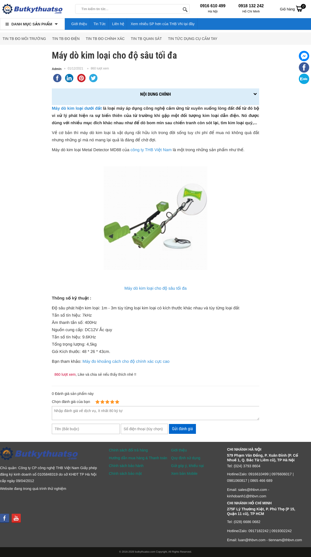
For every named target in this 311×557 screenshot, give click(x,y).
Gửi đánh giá (182, 428)
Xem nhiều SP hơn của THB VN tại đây (163, 24)
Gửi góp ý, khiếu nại (187, 466)
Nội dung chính (155, 94)
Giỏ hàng (293, 8)
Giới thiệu (79, 24)
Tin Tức (100, 24)
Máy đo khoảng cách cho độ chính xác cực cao (125, 361)
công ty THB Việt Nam (151, 150)
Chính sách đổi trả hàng (128, 450)
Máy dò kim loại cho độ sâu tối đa (155, 288)
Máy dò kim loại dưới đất (77, 108)
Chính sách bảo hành (126, 466)
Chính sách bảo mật (125, 473)
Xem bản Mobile (184, 473)
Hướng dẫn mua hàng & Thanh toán (138, 458)
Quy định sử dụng (185, 458)
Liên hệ (118, 24)
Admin (56, 69)
